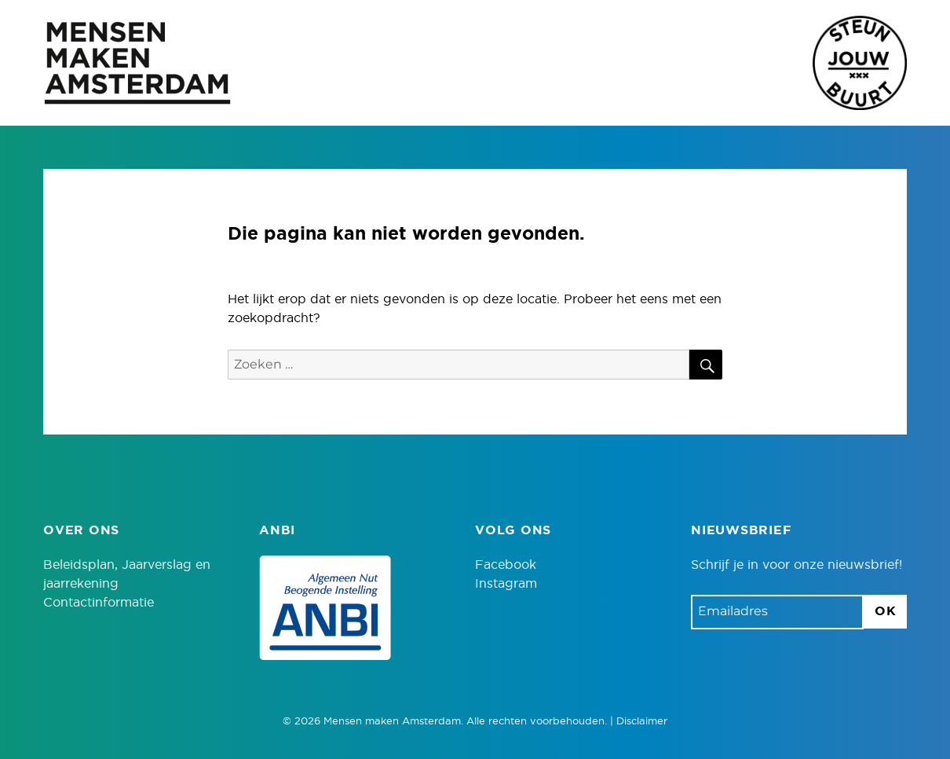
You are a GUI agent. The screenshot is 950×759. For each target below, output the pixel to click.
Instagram (506, 584)
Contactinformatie (98, 602)
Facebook (505, 565)
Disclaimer (641, 722)
